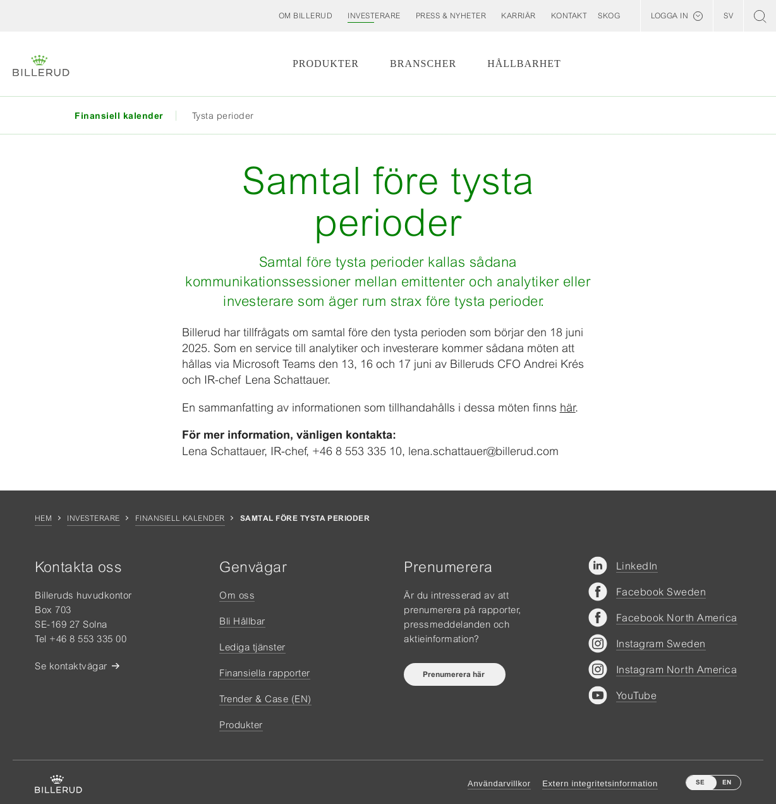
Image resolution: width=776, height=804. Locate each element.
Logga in (669, 15)
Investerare (93, 518)
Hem (43, 518)
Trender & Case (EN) (265, 698)
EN (726, 782)
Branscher (423, 63)
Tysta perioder (223, 116)
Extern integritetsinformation (600, 783)
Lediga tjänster (252, 647)
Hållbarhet (524, 63)
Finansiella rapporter (264, 672)
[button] (306, 16)
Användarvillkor (499, 783)
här (568, 407)
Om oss (237, 595)
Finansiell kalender (180, 518)
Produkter (326, 63)
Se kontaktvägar (71, 666)
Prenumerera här (455, 674)
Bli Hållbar (242, 621)
